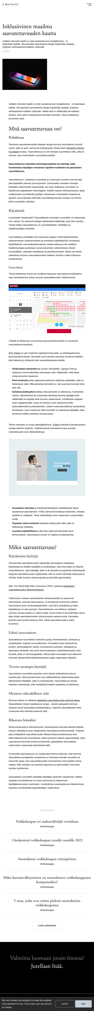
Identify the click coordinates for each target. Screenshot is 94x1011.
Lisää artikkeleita (47, 925)
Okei (83, 1004)
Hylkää (64, 1004)
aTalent (56, 425)
